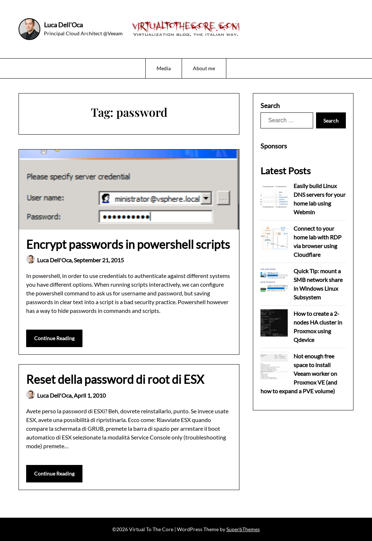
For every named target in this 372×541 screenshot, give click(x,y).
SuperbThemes (243, 529)
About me (204, 68)
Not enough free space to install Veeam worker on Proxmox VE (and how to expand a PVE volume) (298, 373)
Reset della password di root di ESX (115, 379)
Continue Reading (54, 338)
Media (164, 68)
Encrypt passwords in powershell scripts (128, 244)
